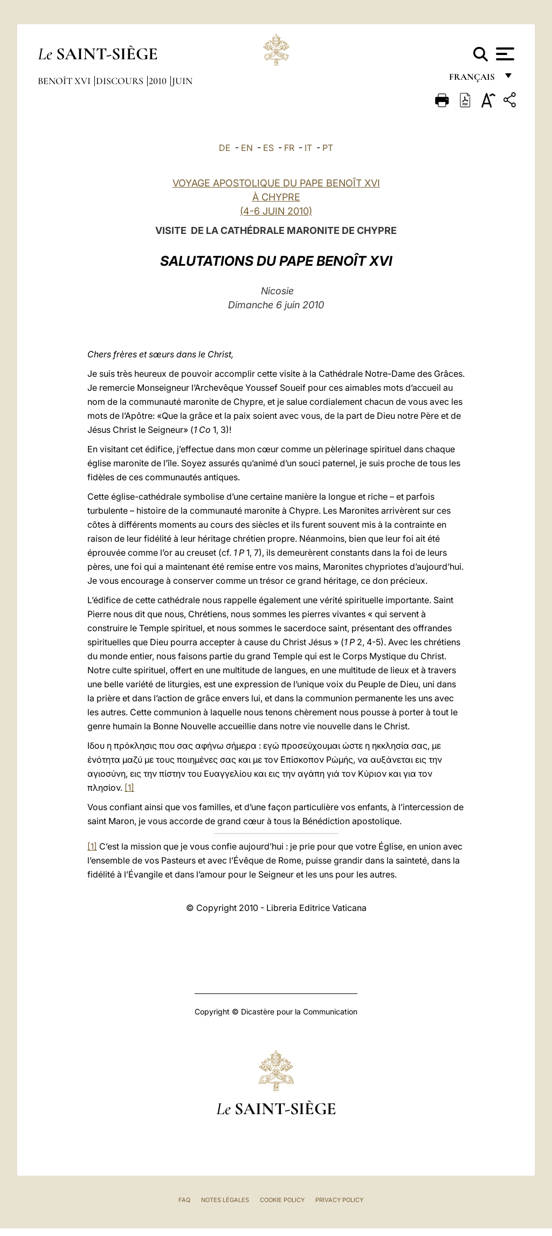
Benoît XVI (65, 81)
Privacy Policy (339, 1200)
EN (247, 147)
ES (268, 147)
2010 (159, 81)
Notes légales (225, 1200)
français (473, 79)
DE (225, 147)
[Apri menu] (503, 54)
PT (327, 147)
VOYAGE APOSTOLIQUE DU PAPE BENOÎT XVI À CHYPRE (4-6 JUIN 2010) (276, 197)
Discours (121, 81)
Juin (182, 81)
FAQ (184, 1200)
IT (308, 147)
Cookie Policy (282, 1200)
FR (289, 147)
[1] (129, 787)
